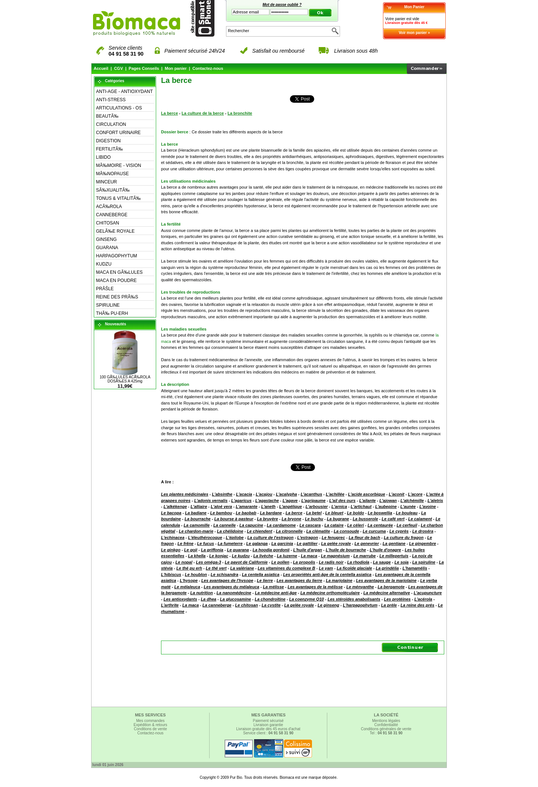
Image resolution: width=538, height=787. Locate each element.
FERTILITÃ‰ (109, 149)
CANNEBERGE (111, 214)
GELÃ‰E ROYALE (115, 231)
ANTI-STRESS (111, 99)
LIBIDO (103, 157)
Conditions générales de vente (386, 729)
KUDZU (103, 264)
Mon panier (176, 68)
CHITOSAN (107, 223)
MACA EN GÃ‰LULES (119, 272)
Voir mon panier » (414, 33)
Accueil (101, 68)
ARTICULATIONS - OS (119, 108)
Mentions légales (386, 721)
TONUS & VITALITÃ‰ (118, 198)
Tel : (386, 733)
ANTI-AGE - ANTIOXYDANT (124, 91)
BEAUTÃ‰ (107, 116)
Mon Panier (414, 7)
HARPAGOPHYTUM (116, 255)
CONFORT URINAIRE (118, 132)
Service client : (268, 733)
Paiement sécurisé (268, 721)
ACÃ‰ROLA (109, 206)
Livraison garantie (268, 725)
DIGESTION (108, 140)
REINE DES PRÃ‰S (117, 297)
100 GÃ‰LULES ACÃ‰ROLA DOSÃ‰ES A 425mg (125, 379)
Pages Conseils (144, 68)
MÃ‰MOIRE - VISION (118, 165)
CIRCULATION (111, 124)
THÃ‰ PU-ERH (112, 313)
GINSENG (106, 239)
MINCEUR (106, 182)
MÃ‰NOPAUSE (112, 173)
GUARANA (107, 247)
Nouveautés (115, 324)
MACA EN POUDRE (116, 280)
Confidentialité (386, 725)
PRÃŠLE (105, 288)
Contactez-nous (207, 68)
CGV (118, 68)
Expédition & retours (150, 725)
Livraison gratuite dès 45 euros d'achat (268, 729)
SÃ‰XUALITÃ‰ (113, 190)
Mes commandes (150, 721)
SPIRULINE (108, 305)
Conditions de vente (150, 729)
